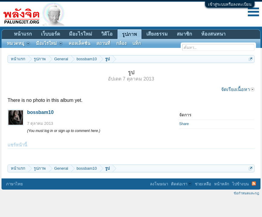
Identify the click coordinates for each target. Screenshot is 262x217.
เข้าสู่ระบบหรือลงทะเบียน (229, 4)
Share (184, 124)
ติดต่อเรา (181, 184)
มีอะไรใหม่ (80, 33)
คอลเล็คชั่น (79, 43)
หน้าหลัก (221, 184)
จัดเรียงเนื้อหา (237, 89)
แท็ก (137, 43)
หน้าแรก (23, 33)
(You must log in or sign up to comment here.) (63, 131)
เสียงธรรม (157, 33)
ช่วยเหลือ (203, 184)
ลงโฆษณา (159, 184)
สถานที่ (103, 43)
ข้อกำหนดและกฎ (246, 193)
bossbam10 (40, 112)
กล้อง (121, 43)
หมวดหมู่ (18, 43)
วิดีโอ (107, 33)
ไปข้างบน (240, 184)
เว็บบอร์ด (50, 33)
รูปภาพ (129, 34)
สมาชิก (184, 33)
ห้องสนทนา (213, 33)
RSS (254, 183)
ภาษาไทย (14, 184)
